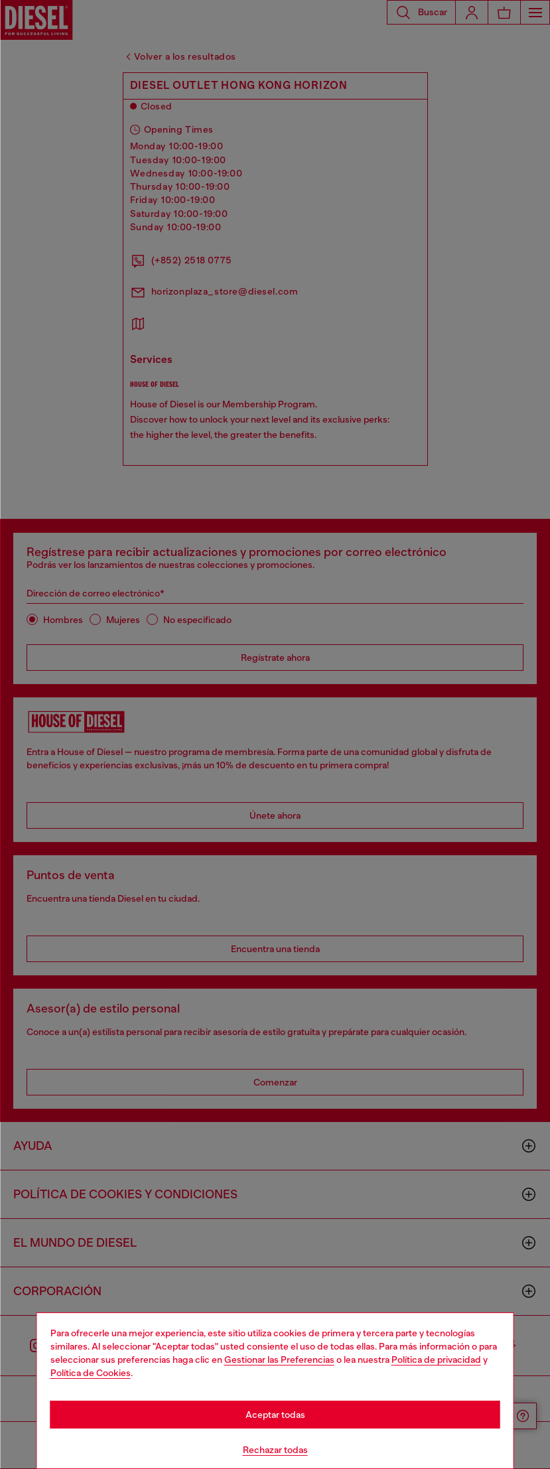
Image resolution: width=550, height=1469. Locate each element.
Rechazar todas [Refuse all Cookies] (275, 1449)
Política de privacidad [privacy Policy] (436, 1359)
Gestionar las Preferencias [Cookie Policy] (279, 1359)
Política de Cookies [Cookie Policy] (90, 1372)
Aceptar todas (275, 1414)
